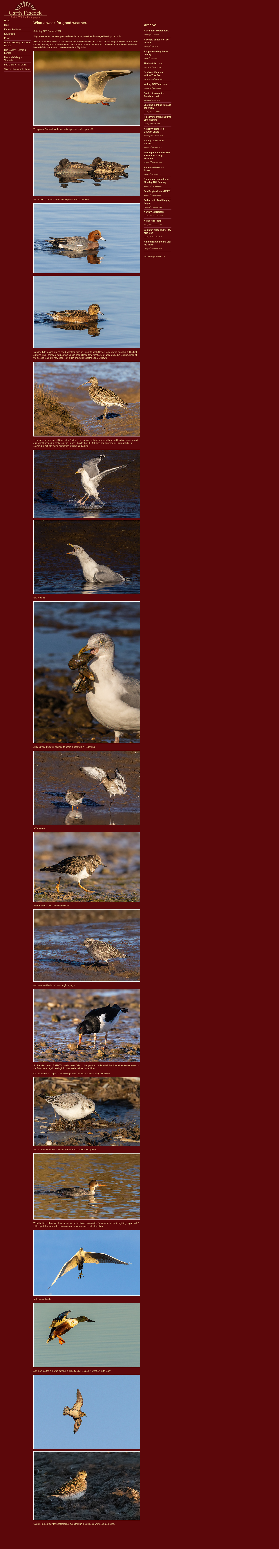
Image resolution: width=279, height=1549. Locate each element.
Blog (6, 25)
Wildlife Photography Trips (17, 69)
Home (7, 20)
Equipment (9, 34)
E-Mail (7, 38)
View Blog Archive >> (154, 256)
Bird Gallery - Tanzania (15, 64)
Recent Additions (12, 29)
